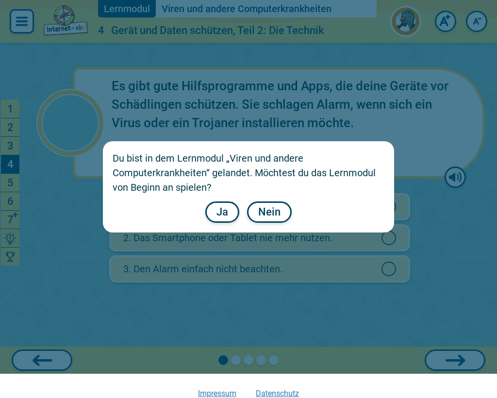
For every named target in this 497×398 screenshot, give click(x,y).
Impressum (217, 393)
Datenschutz (277, 393)
